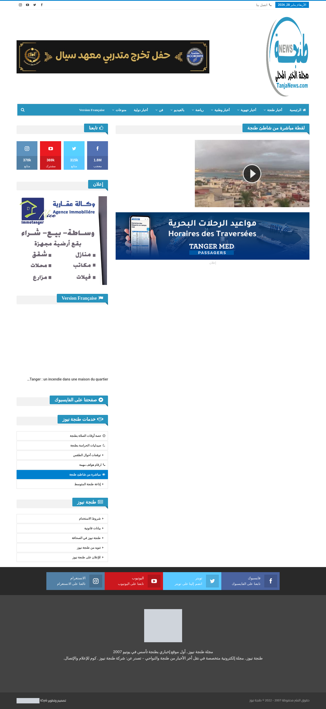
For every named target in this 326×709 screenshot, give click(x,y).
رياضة (199, 110)
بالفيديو (179, 110)
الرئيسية (298, 110)
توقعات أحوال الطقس (87, 455)
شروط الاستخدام (90, 518)
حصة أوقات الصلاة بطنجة (87, 436)
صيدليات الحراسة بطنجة (87, 445)
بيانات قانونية (92, 528)
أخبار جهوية (248, 110)
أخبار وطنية (222, 110)
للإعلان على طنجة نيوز (86, 557)
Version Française (92, 110)
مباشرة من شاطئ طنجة (87, 474)
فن (161, 110)
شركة (32, 700)
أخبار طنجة (274, 110)
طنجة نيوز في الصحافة (86, 538)
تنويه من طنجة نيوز (89, 547)
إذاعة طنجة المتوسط (87, 484)
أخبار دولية (141, 110)
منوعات (121, 110)
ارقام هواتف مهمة (92, 465)
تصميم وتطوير (57, 700)
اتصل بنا (263, 5)
